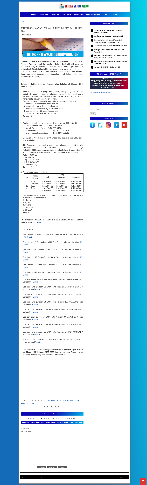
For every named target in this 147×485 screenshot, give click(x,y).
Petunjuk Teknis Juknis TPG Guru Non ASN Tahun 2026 (109, 51)
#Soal (57, 407)
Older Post (52, 467)
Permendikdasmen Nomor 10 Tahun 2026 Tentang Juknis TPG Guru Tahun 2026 (108, 41)
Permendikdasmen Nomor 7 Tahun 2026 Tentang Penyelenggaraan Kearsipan (110, 56)
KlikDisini (34, 282)
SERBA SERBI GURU (34, 477)
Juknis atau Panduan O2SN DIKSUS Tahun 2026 (110, 46)
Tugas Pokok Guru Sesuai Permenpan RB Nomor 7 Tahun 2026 (108, 31)
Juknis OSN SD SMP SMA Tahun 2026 (107, 67)
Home (62, 467)
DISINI (38, 222)
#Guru (46, 407)
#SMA (51, 407)
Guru (22, 21)
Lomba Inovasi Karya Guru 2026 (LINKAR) (108, 36)
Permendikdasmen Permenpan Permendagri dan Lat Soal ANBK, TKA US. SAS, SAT (52, 422)
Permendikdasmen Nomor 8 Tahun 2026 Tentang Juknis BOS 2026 (110, 62)
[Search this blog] (99, 109)
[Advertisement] (52, 377)
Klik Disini (27, 237)
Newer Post (41, 467)
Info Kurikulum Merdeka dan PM (100, 92)
